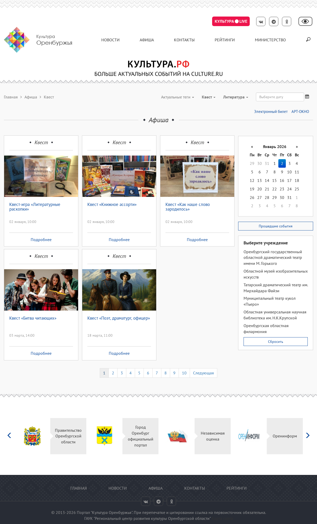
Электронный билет (271, 111)
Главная (11, 96)
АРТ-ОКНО (300, 111)
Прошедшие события (276, 226)
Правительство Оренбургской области (68, 436)
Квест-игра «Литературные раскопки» (34, 207)
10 (184, 372)
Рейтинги (225, 39)
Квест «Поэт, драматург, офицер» (118, 318)
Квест (41, 142)
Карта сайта (222, 518)
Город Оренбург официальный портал (140, 436)
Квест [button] (208, 96)
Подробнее (41, 239)
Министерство (270, 39)
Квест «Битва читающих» (32, 318)
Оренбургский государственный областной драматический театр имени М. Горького (273, 257)
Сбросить (275, 341)
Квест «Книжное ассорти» (112, 204)
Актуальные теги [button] (177, 96)
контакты (184, 39)
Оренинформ (285, 435)
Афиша (147, 39)
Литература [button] (235, 96)
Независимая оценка (213, 436)
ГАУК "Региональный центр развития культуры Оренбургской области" (147, 518)
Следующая (203, 372)
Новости (110, 39)
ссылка (201, 512)
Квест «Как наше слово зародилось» (187, 207)
